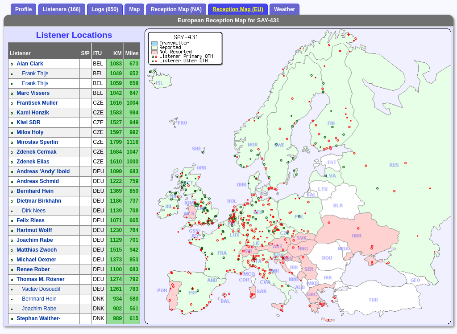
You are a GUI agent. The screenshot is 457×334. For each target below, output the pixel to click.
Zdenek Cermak (36, 152)
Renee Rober (33, 269)
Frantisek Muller (37, 103)
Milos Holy (30, 132)
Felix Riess (31, 220)
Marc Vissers (33, 93)
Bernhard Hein (35, 191)
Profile (23, 9)
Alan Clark (30, 64)
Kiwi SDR (28, 122)
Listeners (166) (62, 9)
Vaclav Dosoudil (41, 289)
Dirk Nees (34, 211)
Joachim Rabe (35, 240)
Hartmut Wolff (34, 230)
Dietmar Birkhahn (39, 201)
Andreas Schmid (38, 181)
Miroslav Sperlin (37, 142)
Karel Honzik (33, 113)
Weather (284, 9)
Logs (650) (104, 9)
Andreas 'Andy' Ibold (43, 171)
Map (134, 9)
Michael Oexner (36, 260)
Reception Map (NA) (176, 9)
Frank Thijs (35, 73)
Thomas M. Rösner (40, 279)
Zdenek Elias (33, 162)
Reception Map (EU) (237, 9)
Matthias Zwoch (37, 250)
